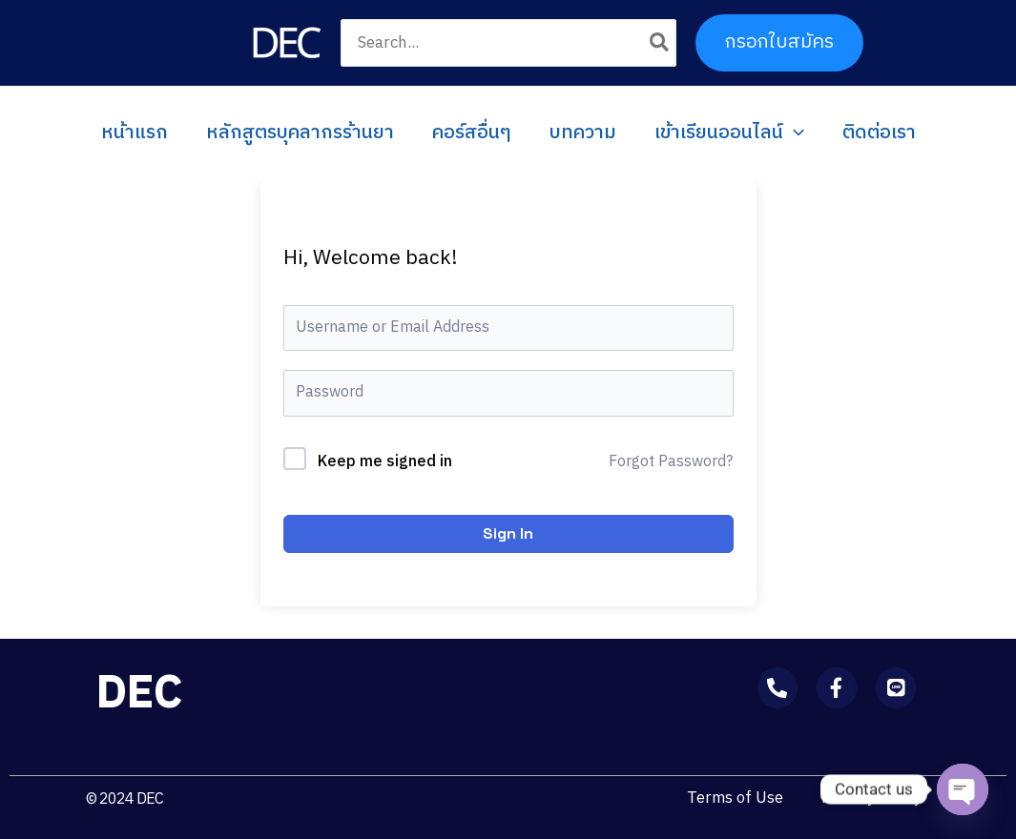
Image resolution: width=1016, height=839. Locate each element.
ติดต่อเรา (879, 133)
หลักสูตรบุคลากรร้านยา (300, 133)
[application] (793, 133)
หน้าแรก (134, 133)
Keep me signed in (385, 462)
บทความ (582, 133)
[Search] (660, 43)
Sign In (508, 533)
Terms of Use (734, 798)
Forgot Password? (671, 462)
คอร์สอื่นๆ (471, 133)
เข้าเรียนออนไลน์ (729, 133)
